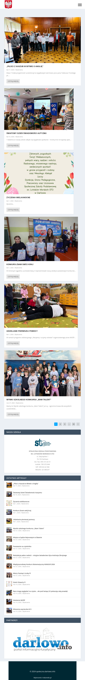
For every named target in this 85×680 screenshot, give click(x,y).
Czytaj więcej (13, 81)
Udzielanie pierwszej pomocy (22, 331)
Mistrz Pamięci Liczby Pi (22, 573)
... (69, 424)
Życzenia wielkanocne (18, 197)
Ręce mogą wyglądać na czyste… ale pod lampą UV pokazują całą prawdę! (40, 591)
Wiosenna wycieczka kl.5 (22, 609)
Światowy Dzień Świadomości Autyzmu (26, 133)
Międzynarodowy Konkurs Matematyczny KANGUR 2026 (34, 564)
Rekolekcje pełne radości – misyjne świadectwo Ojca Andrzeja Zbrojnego (40, 555)
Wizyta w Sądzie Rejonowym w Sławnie (27, 537)
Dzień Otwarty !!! (19, 582)
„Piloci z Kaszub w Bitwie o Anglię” (24, 66)
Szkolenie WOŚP (19, 600)
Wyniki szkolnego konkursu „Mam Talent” (28, 399)
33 (73, 424)
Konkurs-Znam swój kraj (19, 264)
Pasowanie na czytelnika (22, 546)
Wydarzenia (19, 70)
